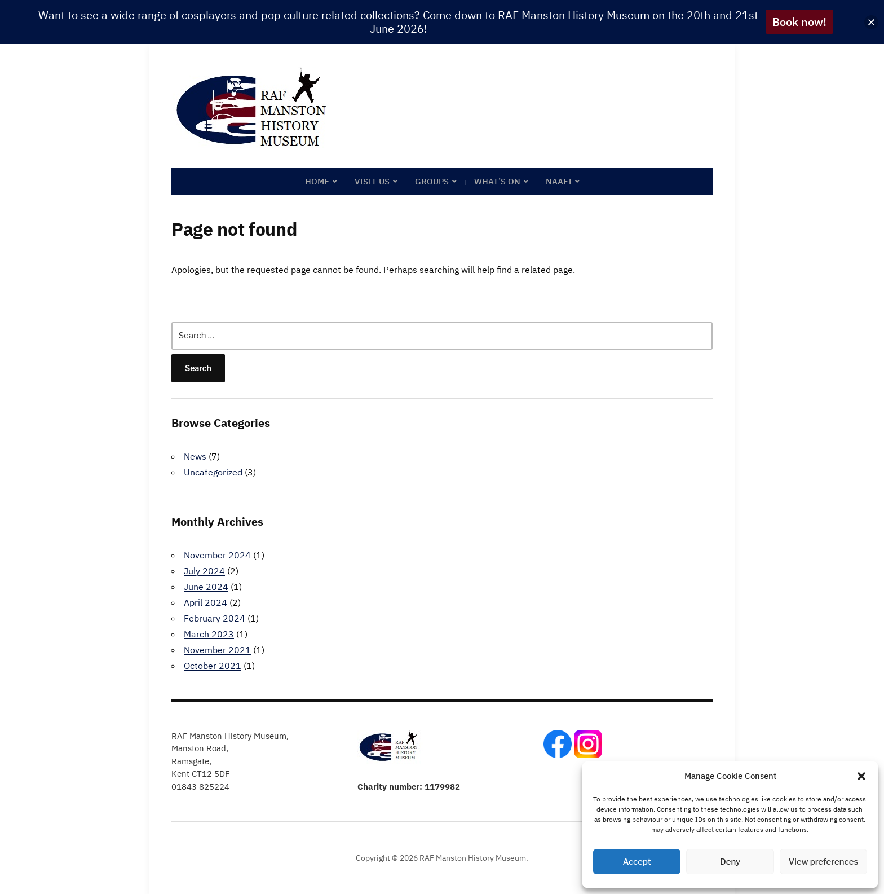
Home (317, 181)
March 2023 (209, 634)
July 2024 (204, 570)
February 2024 (214, 618)
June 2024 (206, 586)
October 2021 (212, 665)
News (195, 456)
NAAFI (559, 181)
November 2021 (217, 649)
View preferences (823, 862)
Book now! (799, 21)
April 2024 (205, 602)
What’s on (497, 181)
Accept (637, 862)
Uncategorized (213, 472)
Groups (432, 181)
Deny (730, 862)
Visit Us (372, 181)
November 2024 (217, 555)
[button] (861, 776)
